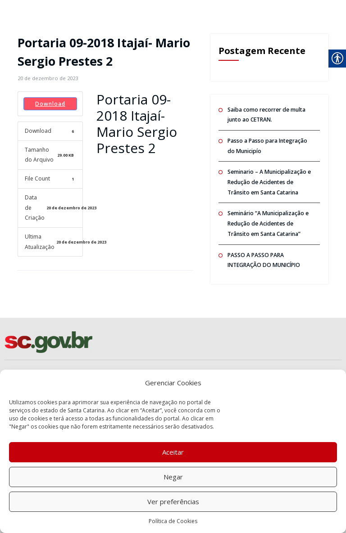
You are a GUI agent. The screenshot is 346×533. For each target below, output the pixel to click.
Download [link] (50, 103)
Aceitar (173, 451)
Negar (173, 476)
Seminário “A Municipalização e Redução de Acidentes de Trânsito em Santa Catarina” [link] (268, 223)
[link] (48, 78)
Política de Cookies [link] (173, 521)
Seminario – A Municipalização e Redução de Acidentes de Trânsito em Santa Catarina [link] (269, 182)
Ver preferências (173, 501)
